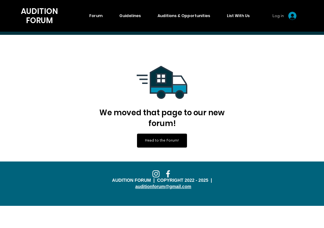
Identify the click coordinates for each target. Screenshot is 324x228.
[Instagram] (156, 174)
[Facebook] (168, 174)
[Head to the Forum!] (162, 141)
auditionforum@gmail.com (163, 186)
